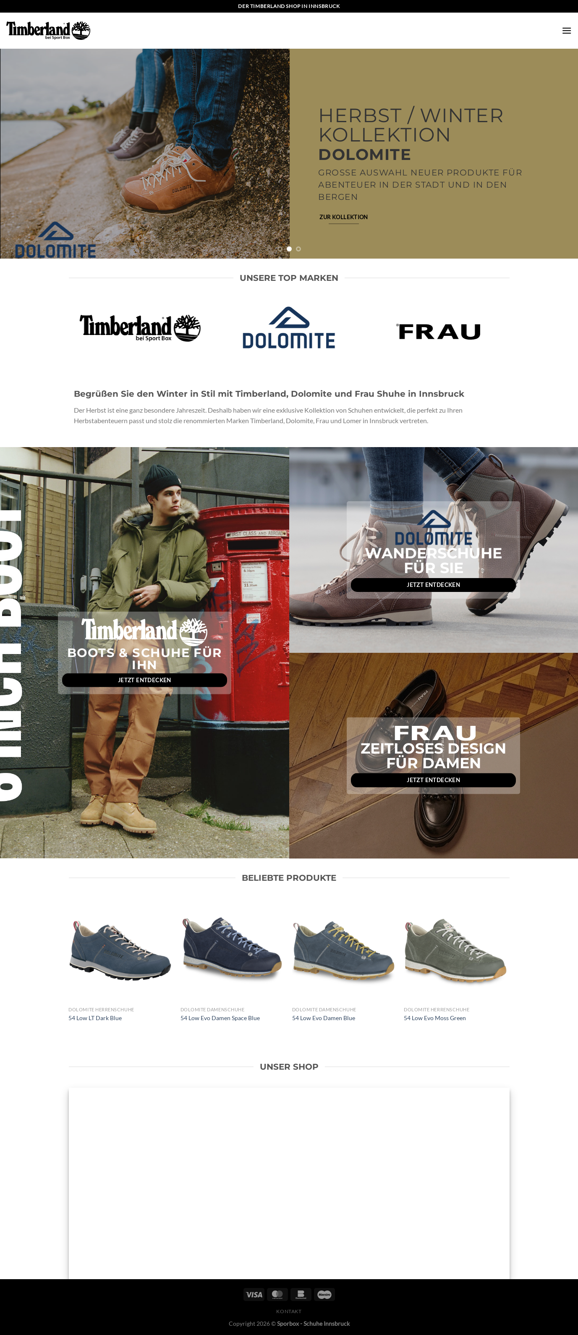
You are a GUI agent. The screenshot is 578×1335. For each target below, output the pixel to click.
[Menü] (567, 30)
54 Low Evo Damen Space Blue (220, 1017)
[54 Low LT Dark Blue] (120, 951)
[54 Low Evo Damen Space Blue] (232, 951)
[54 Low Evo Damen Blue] (344, 951)
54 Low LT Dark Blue (95, 1017)
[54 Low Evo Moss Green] (455, 951)
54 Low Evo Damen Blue (323, 1017)
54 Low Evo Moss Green (435, 1017)
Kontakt (288, 1311)
